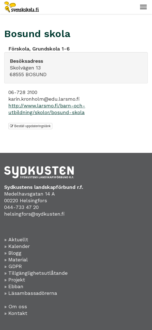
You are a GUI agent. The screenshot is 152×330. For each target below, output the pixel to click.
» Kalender (17, 246)
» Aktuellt (16, 239)
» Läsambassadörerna (30, 293)
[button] (143, 7)
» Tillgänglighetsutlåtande (36, 273)
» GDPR (13, 266)
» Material (16, 259)
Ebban (15, 286)
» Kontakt (15, 313)
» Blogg (12, 253)
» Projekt (14, 280)
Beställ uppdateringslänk (30, 126)
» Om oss (15, 306)
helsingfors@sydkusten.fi (34, 214)
